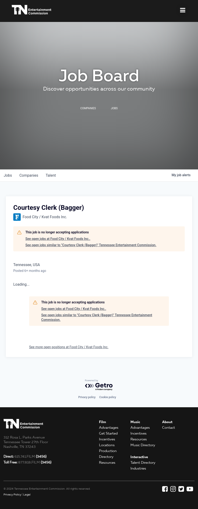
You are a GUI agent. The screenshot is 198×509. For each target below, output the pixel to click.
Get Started (108, 433)
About (167, 422)
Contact (168, 427)
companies (28, 175)
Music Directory (142, 445)
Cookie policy (107, 397)
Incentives (107, 439)
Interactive (139, 457)
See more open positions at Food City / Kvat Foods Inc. (68, 347)
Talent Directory (142, 462)
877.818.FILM (27, 462)
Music (135, 422)
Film (102, 422)
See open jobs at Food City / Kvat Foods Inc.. (57, 239)
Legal (27, 494)
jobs (8, 175)
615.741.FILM (24, 456)
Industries (138, 468)
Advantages (108, 427)
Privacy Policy (12, 494)
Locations (107, 445)
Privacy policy (87, 397)
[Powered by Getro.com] (99, 385)
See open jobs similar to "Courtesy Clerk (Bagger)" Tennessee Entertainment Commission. (90, 245)
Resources (107, 462)
